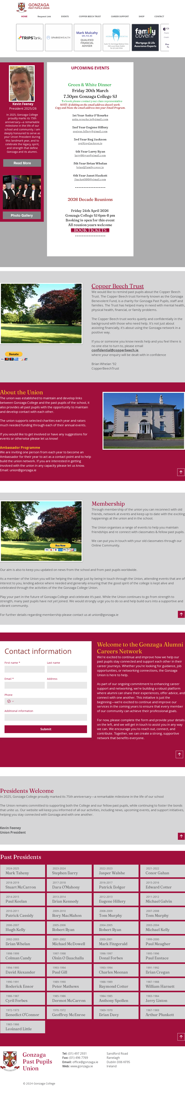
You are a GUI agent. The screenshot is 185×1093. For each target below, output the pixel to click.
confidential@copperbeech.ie (115, 350)
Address (52, 678)
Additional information (19, 710)
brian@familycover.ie (90, 167)
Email (9, 678)
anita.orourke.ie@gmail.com (90, 119)
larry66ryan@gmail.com (90, 155)
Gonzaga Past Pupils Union (37, 1061)
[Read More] (22, 163)
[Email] (23, 685)
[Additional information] (45, 717)
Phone (8, 694)
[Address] (66, 685)
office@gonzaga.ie (85, 1062)
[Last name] (66, 669)
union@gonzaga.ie (23, 470)
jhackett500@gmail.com (90, 179)
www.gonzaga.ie (81, 1066)
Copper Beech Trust (118, 286)
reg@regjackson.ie (90, 143)
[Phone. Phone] (49, 701)
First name (12, 662)
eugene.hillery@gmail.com (90, 131)
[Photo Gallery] (22, 215)
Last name (53, 662)
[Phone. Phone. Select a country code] (10, 701)
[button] (14, 356)
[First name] (23, 669)
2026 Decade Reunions (90, 199)
